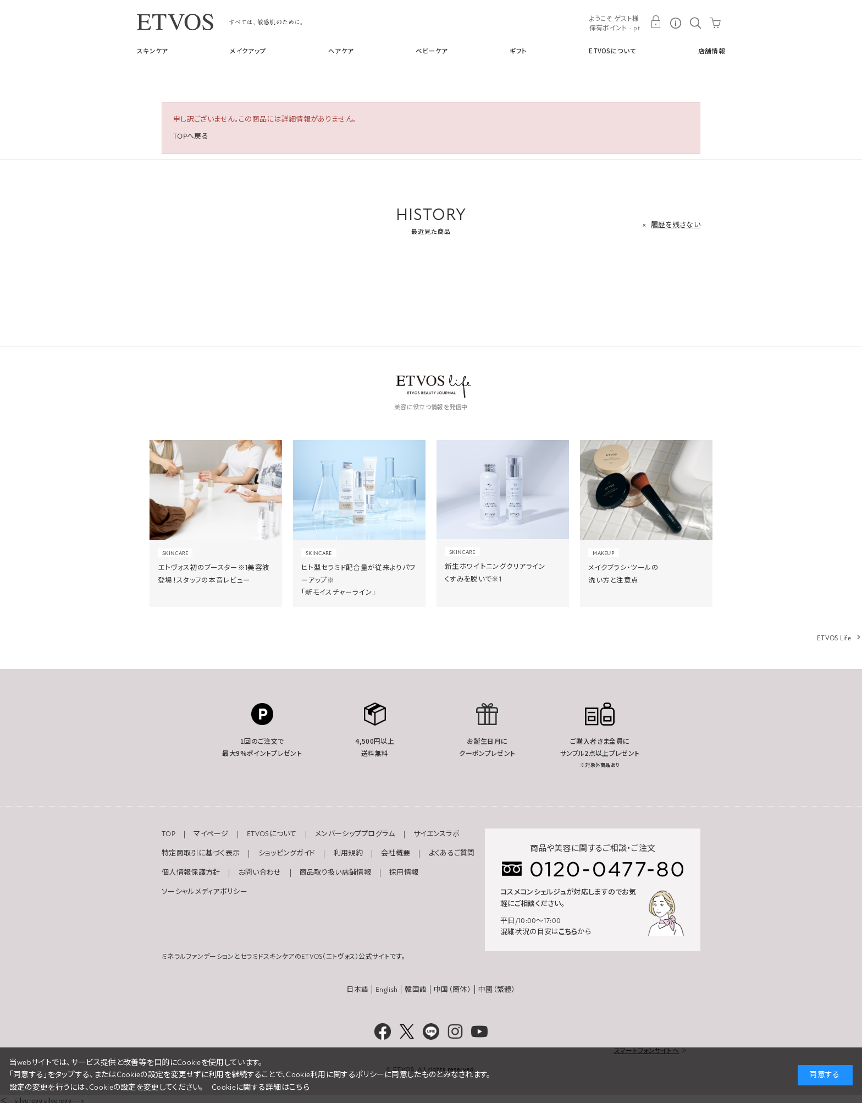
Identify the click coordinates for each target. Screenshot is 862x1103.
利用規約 (348, 853)
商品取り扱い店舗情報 (335, 872)
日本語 (357, 989)
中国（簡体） (452, 989)
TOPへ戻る (190, 136)
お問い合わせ (260, 872)
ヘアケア (340, 50)
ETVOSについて (612, 50)
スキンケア (152, 50)
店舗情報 (711, 50)
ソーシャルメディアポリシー (204, 891)
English (386, 989)
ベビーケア (432, 50)
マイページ (211, 834)
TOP (168, 834)
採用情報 (403, 872)
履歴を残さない (675, 225)
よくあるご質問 (452, 853)
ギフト (518, 50)
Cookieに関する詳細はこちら (261, 1087)
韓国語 (416, 989)
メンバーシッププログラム (355, 834)
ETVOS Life (834, 638)
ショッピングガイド (287, 853)
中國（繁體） (497, 989)
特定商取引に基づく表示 (201, 853)
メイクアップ (248, 50)
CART (715, 22)
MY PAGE (656, 22)
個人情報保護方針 (191, 872)
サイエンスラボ (436, 834)
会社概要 (395, 853)
